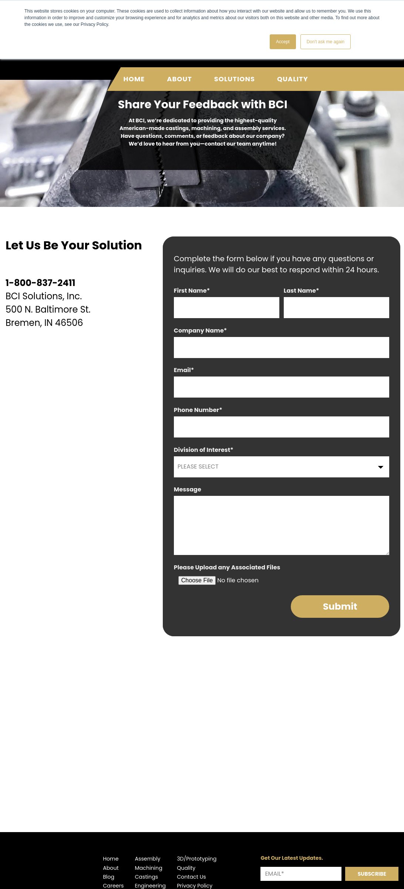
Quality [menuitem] (292, 71)
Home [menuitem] (134, 71)
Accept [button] (283, 41)
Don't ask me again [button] (325, 41)
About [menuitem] (179, 71)
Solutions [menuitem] (234, 71)
